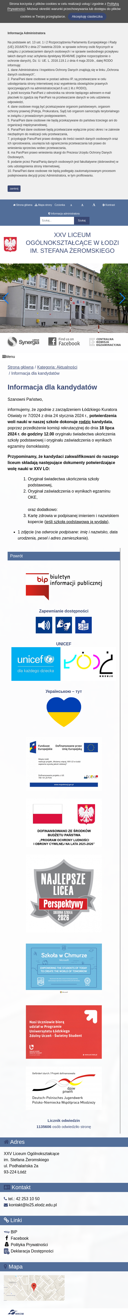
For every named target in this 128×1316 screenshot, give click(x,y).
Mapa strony (43, 205)
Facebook (16, 1238)
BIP (10, 1232)
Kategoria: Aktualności (57, 367)
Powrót (16, 556)
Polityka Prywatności (26, 1244)
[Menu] (64, 356)
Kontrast (108, 205)
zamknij (14, 188)
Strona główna (22, 205)
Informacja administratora (64, 213)
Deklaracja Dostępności (28, 1251)
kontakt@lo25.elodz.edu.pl (30, 1205)
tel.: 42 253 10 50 (22, 1199)
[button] (122, 298)
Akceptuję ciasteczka (87, 16)
